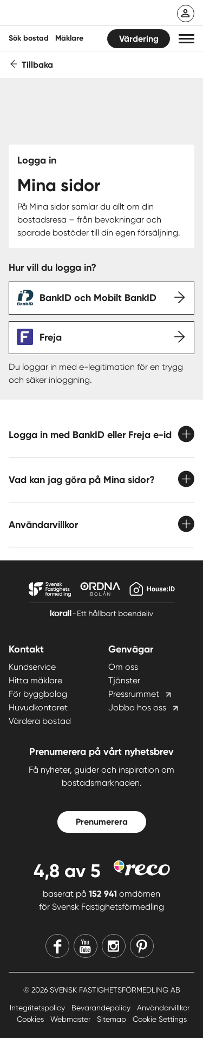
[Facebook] (57, 946)
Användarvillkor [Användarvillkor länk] (163, 1007)
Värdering (139, 39)
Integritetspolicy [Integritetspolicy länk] (38, 1007)
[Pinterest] (142, 946)
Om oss (123, 667)
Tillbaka (37, 65)
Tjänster (124, 680)
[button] (186, 38)
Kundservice (32, 667)
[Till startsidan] (79, 14)
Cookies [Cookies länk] (31, 1019)
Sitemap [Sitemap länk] (112, 1019)
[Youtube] (85, 946)
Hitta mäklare (35, 680)
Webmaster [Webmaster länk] (71, 1019)
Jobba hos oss (137, 707)
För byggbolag (38, 694)
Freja (51, 337)
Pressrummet (133, 694)
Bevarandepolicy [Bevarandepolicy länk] (102, 1007)
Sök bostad (29, 38)
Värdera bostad (40, 721)
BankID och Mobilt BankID (98, 298)
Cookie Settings (160, 1019)
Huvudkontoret (38, 707)
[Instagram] (114, 946)
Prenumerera (102, 822)
